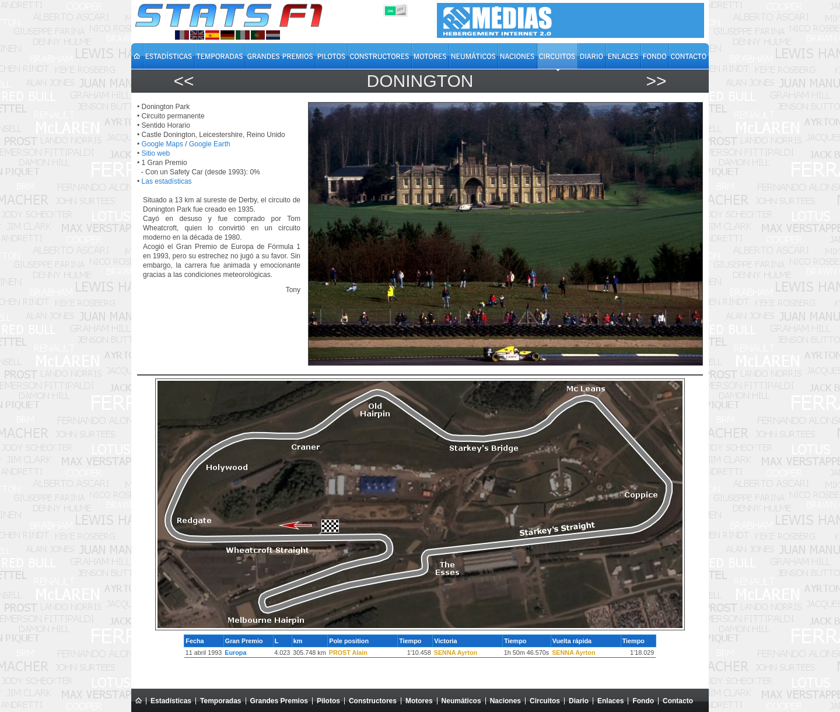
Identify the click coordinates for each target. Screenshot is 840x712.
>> (656, 80)
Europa (235, 652)
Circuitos (545, 701)
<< (183, 80)
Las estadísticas (167, 181)
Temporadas (220, 701)
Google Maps (162, 144)
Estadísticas (170, 701)
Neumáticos (461, 701)
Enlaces (610, 701)
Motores (419, 701)
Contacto (678, 701)
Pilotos (328, 701)
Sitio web (156, 153)
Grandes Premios (279, 701)
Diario (579, 701)
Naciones (505, 701)
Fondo (643, 701)
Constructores (373, 701)
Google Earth (209, 144)
